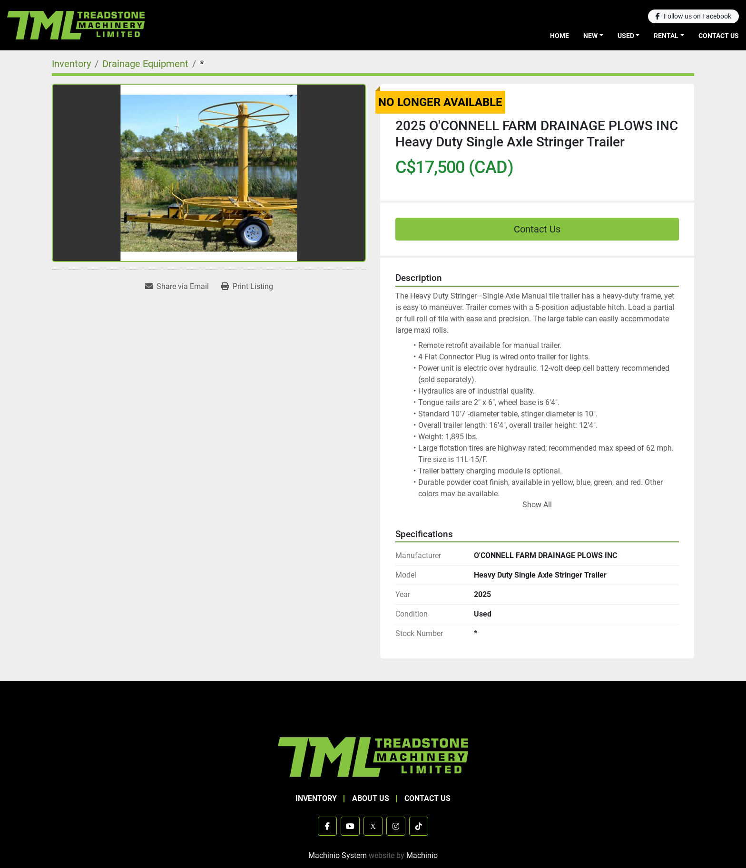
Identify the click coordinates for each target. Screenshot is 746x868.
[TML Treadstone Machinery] (373, 756)
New (590, 35)
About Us (370, 798)
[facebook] (693, 16)
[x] (373, 826)
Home (559, 35)
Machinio (422, 855)
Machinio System (337, 855)
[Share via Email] (177, 287)
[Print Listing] (247, 287)
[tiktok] (418, 826)
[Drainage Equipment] (145, 63)
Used (626, 35)
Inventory (316, 798)
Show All (537, 504)
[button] (593, 36)
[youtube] (350, 826)
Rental (666, 35)
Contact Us (718, 35)
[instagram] (395, 826)
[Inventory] (71, 63)
